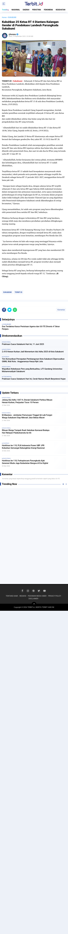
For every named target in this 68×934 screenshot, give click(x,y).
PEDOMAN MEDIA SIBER (37, 596)
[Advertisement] (34, 507)
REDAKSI (23, 596)
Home (4, 17)
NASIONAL (16, 10)
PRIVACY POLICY (54, 596)
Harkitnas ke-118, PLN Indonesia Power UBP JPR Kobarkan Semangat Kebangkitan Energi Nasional (23, 446)
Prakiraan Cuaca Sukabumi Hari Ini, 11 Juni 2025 (23, 344)
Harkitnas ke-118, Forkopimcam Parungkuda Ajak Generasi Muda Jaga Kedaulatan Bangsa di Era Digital (25, 461)
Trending (5, 10)
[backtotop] (34, 604)
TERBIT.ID (18, 292)
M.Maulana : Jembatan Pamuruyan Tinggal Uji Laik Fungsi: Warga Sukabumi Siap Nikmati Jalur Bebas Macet (27, 416)
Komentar (61, 310)
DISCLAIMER (33, 599)
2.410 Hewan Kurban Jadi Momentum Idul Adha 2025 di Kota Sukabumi (33, 351)
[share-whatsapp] (15, 310)
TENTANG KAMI (12, 596)
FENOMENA (48, 10)
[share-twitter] (9, 310)
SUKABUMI (7, 292)
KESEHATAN (60, 10)
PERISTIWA (36, 10)
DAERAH (26, 10)
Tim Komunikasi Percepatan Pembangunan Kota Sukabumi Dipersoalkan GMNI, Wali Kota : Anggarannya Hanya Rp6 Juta (33, 360)
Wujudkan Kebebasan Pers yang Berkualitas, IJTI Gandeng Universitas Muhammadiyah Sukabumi (32, 370)
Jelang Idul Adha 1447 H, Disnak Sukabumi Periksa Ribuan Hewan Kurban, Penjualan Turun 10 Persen (27, 401)
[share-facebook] (4, 310)
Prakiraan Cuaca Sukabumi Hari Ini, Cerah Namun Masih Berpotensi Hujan (34, 379)
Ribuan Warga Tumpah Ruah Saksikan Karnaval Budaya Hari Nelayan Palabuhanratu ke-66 (25, 431)
